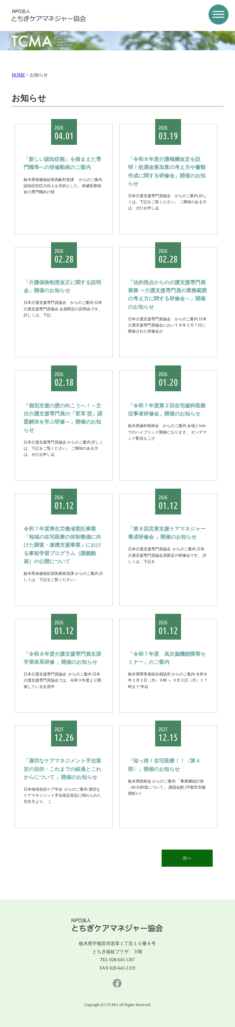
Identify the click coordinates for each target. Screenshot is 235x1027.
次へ (187, 858)
